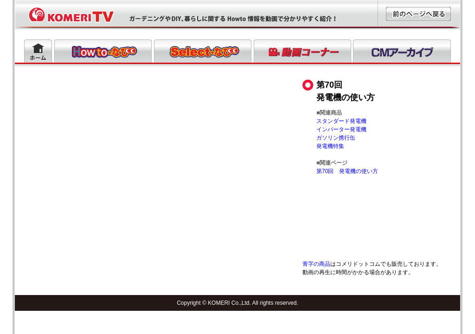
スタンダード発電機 (341, 121)
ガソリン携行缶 (335, 138)
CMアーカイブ (402, 51)
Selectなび (202, 51)
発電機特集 (330, 146)
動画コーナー (302, 51)
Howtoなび (103, 51)
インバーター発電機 (341, 129)
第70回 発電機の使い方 (347, 171)
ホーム (38, 51)
